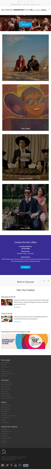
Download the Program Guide (8, 373)
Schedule (5, 380)
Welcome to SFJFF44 (6, 405)
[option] (25, 23)
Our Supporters (4, 433)
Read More (25, 267)
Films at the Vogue (5, 395)
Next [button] (48, 283)
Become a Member (5, 409)
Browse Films (34, 4)
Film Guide (5, 360)
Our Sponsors (4, 435)
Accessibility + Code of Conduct (8, 415)
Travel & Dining (5, 418)
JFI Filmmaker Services (6, 431)
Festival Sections (5, 367)
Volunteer (3, 420)
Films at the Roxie (5, 393)
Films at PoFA (4, 391)
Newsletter (3, 442)
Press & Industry (5, 422)
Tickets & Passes (26, 4)
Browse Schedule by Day (6, 382)
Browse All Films (5, 362)
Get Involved (4, 429)
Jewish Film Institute (9, 427)
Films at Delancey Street (6, 384)
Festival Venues (4, 411)
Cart (39, 4)
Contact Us (3, 440)
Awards (2, 369)
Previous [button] (44, 283)
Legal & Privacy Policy (21, 456)
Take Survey (25, 24)
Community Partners (6, 438)
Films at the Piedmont (6, 389)
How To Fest (4, 413)
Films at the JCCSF (5, 387)
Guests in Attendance (6, 371)
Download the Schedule (6, 398)
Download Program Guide (16, 4)
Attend (3, 402)
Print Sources (4, 375)
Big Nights (3, 364)
